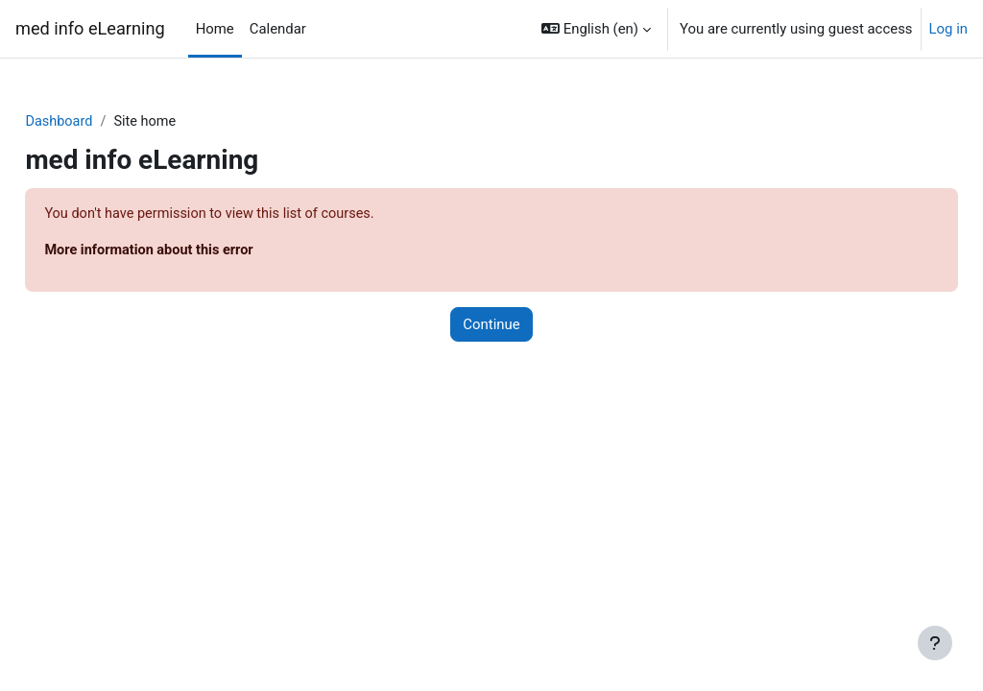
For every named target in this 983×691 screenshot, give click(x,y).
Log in (948, 28)
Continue (491, 326)
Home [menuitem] (215, 28)
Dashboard (102, 122)
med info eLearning (90, 28)
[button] (596, 29)
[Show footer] (935, 643)
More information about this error (194, 251)
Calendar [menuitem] (278, 28)
